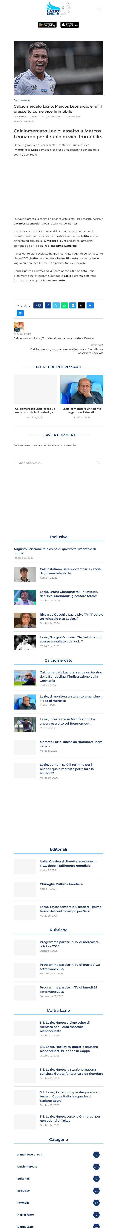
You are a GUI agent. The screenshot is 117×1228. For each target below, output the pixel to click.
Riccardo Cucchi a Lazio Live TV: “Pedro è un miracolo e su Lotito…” (71, 616)
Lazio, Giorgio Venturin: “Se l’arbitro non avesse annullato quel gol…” (70, 639)
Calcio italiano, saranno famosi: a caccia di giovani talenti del (70, 571)
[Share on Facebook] (48, 305)
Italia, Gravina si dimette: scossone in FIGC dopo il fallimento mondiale (68, 863)
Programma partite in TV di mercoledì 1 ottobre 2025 (70, 944)
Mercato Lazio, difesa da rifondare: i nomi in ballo (71, 744)
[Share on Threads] (81, 305)
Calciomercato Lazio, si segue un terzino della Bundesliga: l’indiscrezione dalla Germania (71, 677)
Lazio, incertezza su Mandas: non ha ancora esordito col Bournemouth (67, 721)
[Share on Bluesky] (90, 305)
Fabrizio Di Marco (27, 116)
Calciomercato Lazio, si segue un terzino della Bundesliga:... (35, 410)
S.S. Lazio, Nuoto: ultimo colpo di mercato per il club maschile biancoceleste (65, 1027)
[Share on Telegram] (72, 305)
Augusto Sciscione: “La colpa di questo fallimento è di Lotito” (55, 551)
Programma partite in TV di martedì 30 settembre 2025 (70, 967)
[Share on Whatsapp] (64, 305)
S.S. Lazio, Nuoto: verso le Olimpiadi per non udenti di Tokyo (70, 1118)
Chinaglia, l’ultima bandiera (61, 884)
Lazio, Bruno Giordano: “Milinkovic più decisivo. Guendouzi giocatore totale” (69, 594)
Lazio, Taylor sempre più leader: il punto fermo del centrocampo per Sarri (70, 909)
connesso (35, 445)
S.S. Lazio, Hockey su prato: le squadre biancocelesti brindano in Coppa (69, 1049)
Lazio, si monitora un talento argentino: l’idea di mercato (70, 698)
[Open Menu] (99, 10)
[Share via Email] (20, 313)
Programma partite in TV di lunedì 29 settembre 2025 (68, 989)
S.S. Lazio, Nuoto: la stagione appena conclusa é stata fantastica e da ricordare (71, 1071)
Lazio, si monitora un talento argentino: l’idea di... (82, 410)
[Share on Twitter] (56, 305)
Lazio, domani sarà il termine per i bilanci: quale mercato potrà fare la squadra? (67, 769)
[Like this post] (39, 305)
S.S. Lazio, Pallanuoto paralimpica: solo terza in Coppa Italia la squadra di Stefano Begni (69, 1096)
